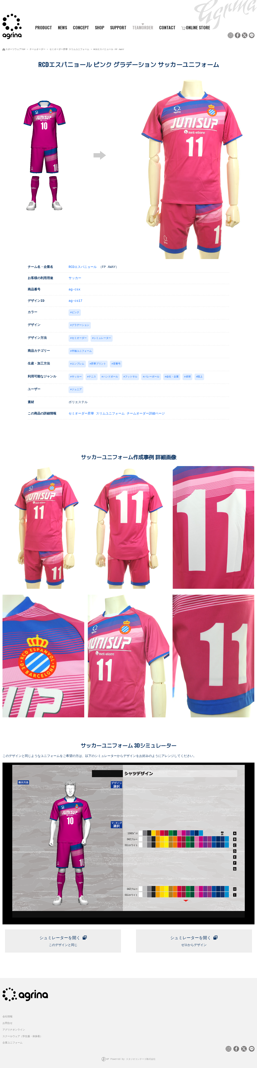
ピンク (75, 311)
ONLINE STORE (195, 27)
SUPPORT (118, 27)
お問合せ (7, 1020)
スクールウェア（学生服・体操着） (22, 1034)
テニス (92, 375)
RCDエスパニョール (83, 266)
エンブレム (78, 362)
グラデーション (80, 324)
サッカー (75, 277)
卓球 (188, 375)
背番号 (117, 362)
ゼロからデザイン (194, 938)
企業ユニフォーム (12, 1040)
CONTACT (167, 27)
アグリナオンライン (13, 1027)
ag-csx (74, 289)
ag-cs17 (75, 300)
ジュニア (77, 387)
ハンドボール (110, 375)
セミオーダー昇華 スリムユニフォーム (69, 48)
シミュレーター (102, 337)
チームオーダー (37, 48)
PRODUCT (42, 27)
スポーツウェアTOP (15, 48)
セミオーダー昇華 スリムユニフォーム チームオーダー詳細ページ (117, 411)
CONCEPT (81, 27)
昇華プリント (98, 362)
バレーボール (151, 375)
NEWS (62, 27)
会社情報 (7, 1014)
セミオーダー (79, 337)
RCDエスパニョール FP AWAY (108, 48)
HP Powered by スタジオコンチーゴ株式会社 (131, 1056)
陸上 (200, 375)
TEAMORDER (142, 27)
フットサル (131, 375)
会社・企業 (172, 375)
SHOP (99, 27)
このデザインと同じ (63, 938)
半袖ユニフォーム (82, 349)
